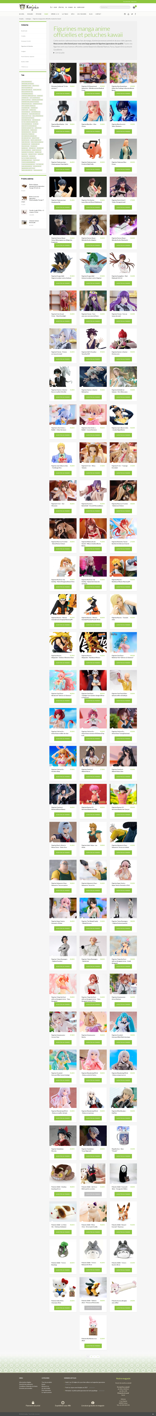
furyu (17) (25, 109)
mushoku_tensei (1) (28, 134)
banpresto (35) (26, 85)
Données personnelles (25, 1388)
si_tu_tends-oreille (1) (29, 158)
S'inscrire (133, 1)
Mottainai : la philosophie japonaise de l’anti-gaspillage (81, 1390)
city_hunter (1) (35, 97)
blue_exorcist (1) (27, 91)
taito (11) (36, 160)
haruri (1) (25, 113)
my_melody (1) (26, 138)
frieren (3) (34, 107)
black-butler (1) (27, 89)
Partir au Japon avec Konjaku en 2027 (76, 1387)
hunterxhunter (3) (28, 117)
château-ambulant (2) (29, 95)
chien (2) (40, 95)
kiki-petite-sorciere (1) (29, 126)
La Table (65, 14)
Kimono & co (55, 14)
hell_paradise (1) (38, 115)
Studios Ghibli (25, 61)
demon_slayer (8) (37, 99)
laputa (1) (38, 128)
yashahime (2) (38, 170)
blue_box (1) (37, 89)
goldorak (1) (26, 111)
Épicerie (38, 14)
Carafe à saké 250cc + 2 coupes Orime (36, 211)
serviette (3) (33, 154)
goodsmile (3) (35, 111)
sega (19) (24, 154)
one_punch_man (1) (37, 142)
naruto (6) (35, 138)
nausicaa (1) (25, 140)
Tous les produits (47, 1382)
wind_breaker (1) (27, 170)
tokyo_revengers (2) (28, 162)
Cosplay (23, 36)
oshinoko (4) (26, 144)
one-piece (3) (26, 142)
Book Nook (24, 31)
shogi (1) (32, 156)
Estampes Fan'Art (26, 41)
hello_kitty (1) (26, 115)
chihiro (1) (25, 97)
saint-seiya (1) (36, 150)
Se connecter (126, 1)
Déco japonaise (46, 1390)
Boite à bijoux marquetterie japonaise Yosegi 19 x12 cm (36, 186)
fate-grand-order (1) (28, 105)
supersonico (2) (27, 160)
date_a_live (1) (26, 99)
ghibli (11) (33, 109)
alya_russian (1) (26, 81)
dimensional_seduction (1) (30, 101)
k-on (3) (35, 124)
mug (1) (34, 132)
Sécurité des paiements (26, 1384)
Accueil (21, 14)
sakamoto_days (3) (28, 152)
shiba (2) (40, 154)
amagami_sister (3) (27, 83)
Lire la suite (59, 53)
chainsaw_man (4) (27, 93)
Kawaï (46, 14)
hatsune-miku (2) (34, 113)
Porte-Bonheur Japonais (27, 56)
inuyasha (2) (36, 119)
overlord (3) (35, 144)
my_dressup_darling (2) (29, 136)
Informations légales (25, 1382)
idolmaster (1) (26, 119)
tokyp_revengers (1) (28, 164)
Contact (98, 14)
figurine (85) (26, 107)
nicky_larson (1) (36, 140)
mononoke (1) (26, 132)
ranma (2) (25, 148)
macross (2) (25, 130)
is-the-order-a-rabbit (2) (30, 122)
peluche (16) (25, 146)
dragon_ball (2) (27, 103)
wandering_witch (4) (28, 168)
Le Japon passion (47, 1392)
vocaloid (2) (37, 166)
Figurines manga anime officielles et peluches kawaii (88, 31)
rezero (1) (40, 148)
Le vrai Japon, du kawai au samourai (67, 7)
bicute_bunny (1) (27, 87)
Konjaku (30, 14)
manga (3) (34, 130)
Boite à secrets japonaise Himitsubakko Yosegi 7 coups (32, 199)
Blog (91, 14)
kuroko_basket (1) (27, 128)
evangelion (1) (37, 103)
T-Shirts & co (24, 67)
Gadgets (23, 51)
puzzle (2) (34, 146)
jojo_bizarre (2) (27, 124)
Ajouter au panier (63, 93)
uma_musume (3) (27, 166)
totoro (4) (39, 164)
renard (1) (32, 148)
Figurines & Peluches (27, 46)
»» (98, 1356)
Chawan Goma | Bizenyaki (34, 221)
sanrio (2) (38, 152)
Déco (72, 14)
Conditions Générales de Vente (28, 1386)
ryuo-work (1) (26, 150)
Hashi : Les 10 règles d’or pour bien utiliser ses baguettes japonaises (85, 1382)
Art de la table (46, 1388)
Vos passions (81, 14)
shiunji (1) (25, 156)
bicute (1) (36, 85)
